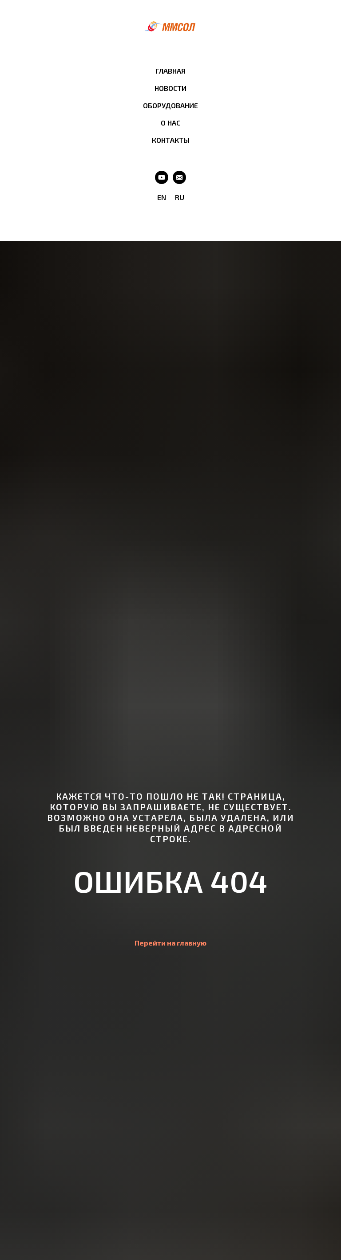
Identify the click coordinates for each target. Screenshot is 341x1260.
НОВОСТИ (170, 88)
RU (179, 197)
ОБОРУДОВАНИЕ (170, 105)
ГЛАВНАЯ (170, 71)
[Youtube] (161, 177)
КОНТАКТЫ (171, 140)
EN (161, 197)
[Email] (179, 177)
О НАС (170, 122)
